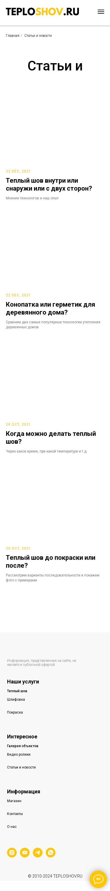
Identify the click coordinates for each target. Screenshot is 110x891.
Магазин (14, 801)
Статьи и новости (21, 767)
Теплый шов (17, 691)
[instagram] (12, 855)
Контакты (15, 814)
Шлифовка (16, 699)
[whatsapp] (50, 855)
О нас (12, 827)
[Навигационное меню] (101, 12)
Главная (12, 36)
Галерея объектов (22, 746)
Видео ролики (19, 754)
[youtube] (25, 855)
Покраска (15, 712)
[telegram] (38, 855)
